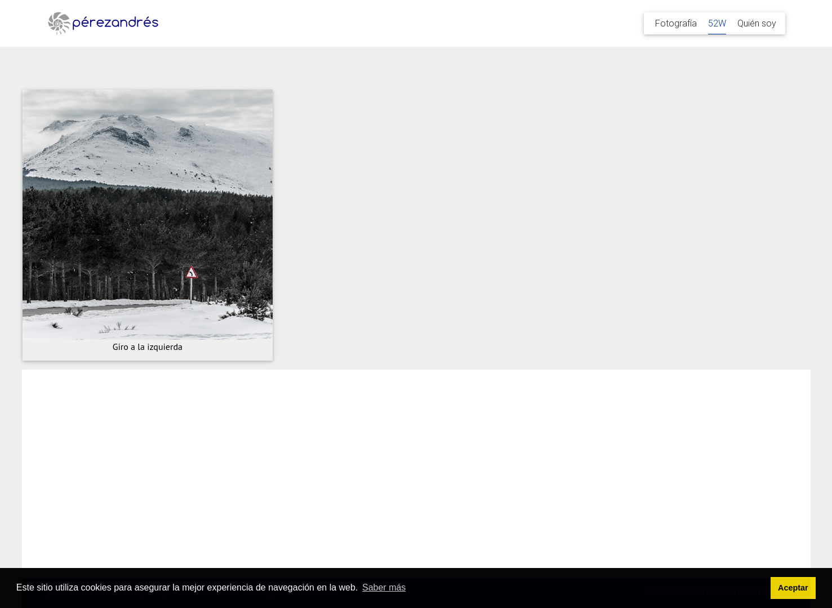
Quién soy (756, 23)
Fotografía (676, 23)
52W (717, 23)
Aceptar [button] (793, 587)
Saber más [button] (384, 587)
